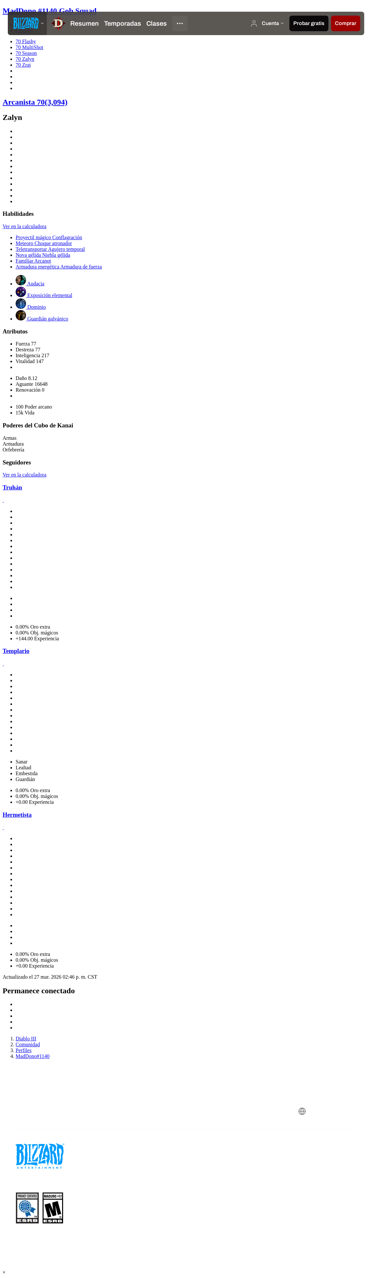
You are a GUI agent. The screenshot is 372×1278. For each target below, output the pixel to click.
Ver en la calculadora (24, 226)
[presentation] (27, 23)
